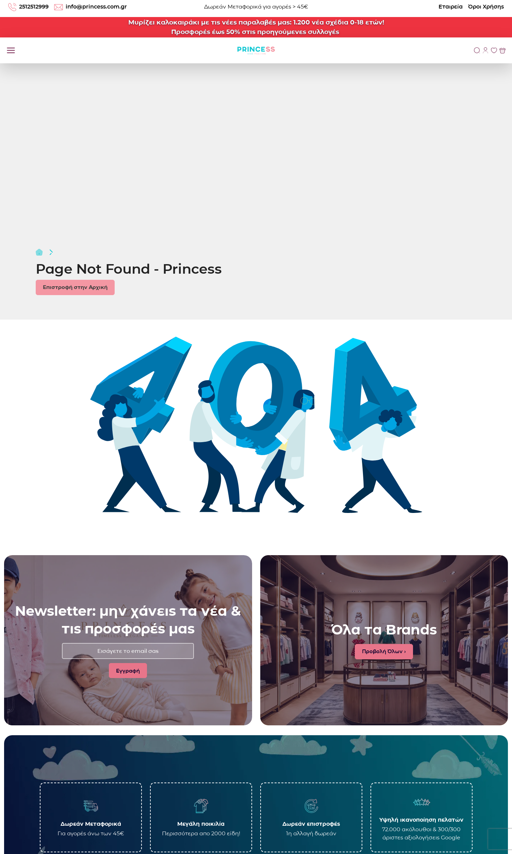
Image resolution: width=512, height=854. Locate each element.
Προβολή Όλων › (384, 651)
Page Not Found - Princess (129, 269)
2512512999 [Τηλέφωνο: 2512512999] (28, 7)
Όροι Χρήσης (486, 6)
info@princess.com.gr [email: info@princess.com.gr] (90, 7)
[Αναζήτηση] (477, 50)
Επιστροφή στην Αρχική (75, 287)
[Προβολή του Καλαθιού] (502, 50)
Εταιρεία (451, 6)
